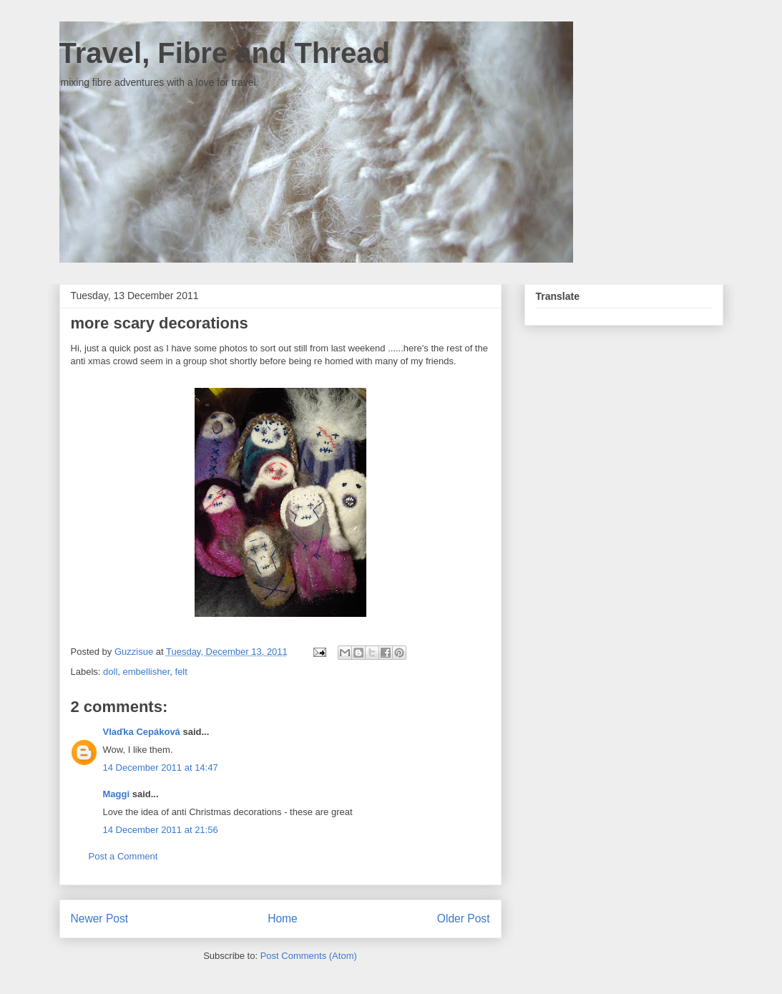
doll (110, 671)
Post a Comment (123, 856)
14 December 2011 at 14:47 (160, 767)
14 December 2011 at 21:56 (160, 829)
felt (181, 671)
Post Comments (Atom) (308, 955)
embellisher (146, 671)
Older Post (463, 918)
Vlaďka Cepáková (141, 731)
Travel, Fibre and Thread (224, 53)
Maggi (116, 794)
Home (283, 918)
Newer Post (100, 918)
